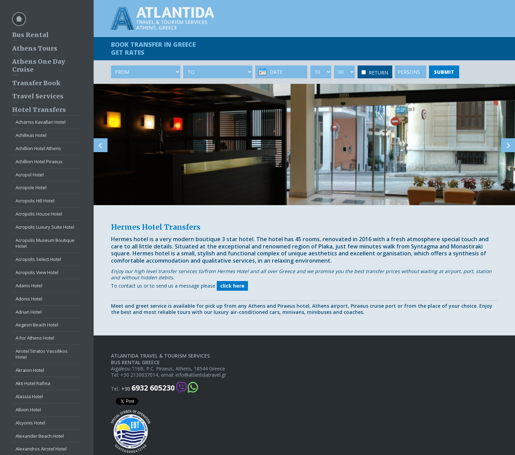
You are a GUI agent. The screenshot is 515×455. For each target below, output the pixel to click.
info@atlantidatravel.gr (200, 375)
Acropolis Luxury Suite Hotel (45, 227)
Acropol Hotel (30, 175)
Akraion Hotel (30, 370)
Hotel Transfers (39, 110)
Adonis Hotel (29, 299)
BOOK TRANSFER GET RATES (153, 48)
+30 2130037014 (139, 375)
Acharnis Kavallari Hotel (41, 122)
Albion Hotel (28, 409)
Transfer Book (36, 83)
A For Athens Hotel (35, 338)
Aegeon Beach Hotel (37, 325)
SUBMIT (444, 72)
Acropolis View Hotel (37, 272)
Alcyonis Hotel (30, 423)
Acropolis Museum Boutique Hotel (45, 243)
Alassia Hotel (29, 396)
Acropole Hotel (31, 187)
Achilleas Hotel (31, 135)
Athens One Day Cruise (38, 65)
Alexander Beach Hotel (40, 436)
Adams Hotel (29, 285)
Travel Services (37, 96)
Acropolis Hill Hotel (35, 201)
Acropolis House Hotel (39, 214)
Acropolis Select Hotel (38, 259)
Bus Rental (30, 35)
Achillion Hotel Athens (38, 148)
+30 (148, 388)
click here (232, 285)
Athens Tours (34, 48)
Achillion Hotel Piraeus (39, 161)
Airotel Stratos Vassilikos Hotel (42, 354)
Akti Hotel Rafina (33, 383)
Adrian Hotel (29, 312)
